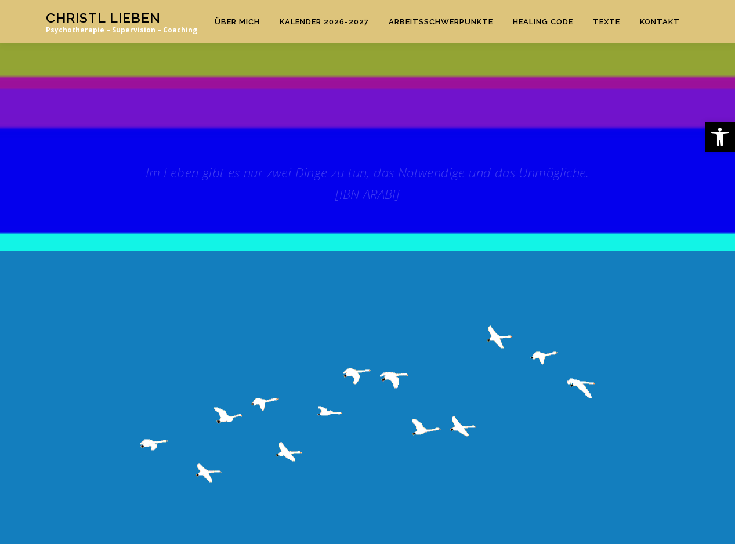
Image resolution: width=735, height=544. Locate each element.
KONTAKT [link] (660, 21)
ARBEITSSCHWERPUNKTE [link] (441, 21)
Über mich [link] (237, 21)
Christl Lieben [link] (103, 18)
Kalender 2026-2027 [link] (324, 21)
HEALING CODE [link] (543, 21)
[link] (720, 137)
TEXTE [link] (606, 21)
